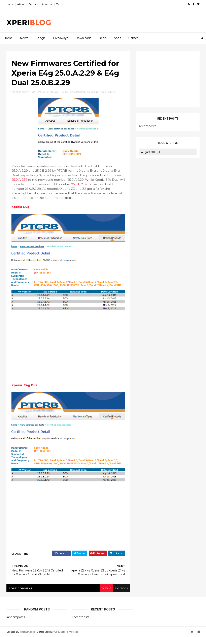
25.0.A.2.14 (19, 180)
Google (40, 38)
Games (133, 38)
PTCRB (63, 91)
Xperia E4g (108, 91)
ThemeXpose (27, 631)
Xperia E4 (93, 91)
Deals (102, 38)
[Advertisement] (126, 20)
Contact (33, 4)
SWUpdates (77, 91)
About (21, 4)
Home (9, 4)
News (24, 38)
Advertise (47, 4)
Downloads (83, 38)
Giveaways (60, 38)
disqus (106, 588)
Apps (117, 38)
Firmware (42, 91)
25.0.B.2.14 (79, 184)
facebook (121, 588)
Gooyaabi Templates (66, 631)
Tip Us (59, 4)
